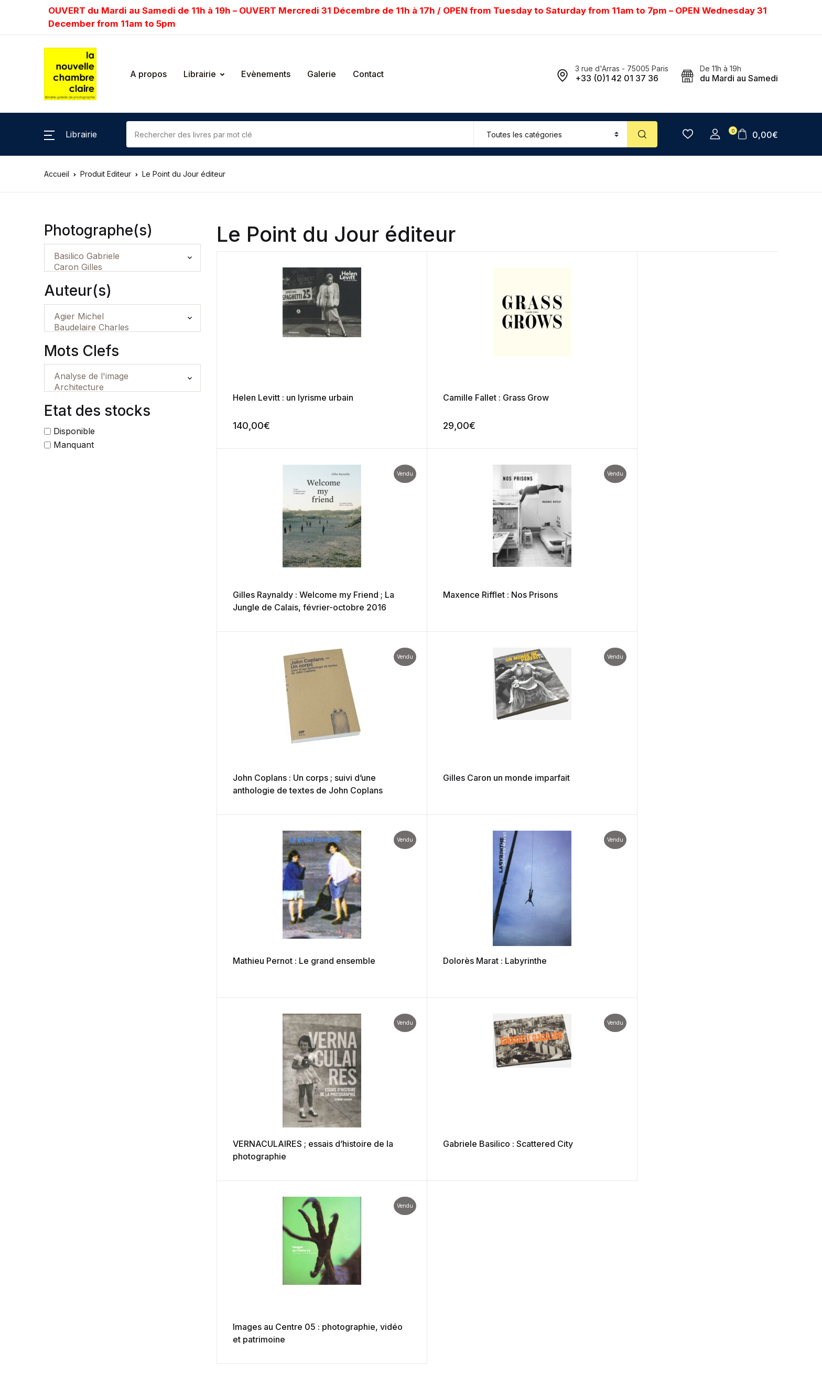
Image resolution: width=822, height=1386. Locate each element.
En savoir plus (318, 1276)
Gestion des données (456, 1204)
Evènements (265, 74)
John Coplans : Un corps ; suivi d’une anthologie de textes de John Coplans (282, 607)
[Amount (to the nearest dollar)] (300, 134)
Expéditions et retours (457, 1163)
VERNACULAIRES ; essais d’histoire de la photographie (283, 790)
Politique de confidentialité (465, 1183)
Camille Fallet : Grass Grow (426, 397)
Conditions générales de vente (472, 1142)
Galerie (321, 74)
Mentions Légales (449, 1224)
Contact (368, 74)
